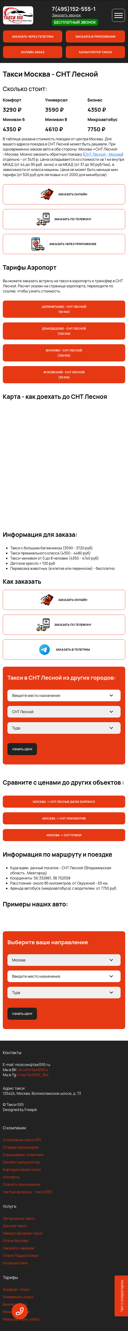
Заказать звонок (66, 15)
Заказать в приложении (95, 36)
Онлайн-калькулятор (21, 1162)
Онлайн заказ (32, 52)
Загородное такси (19, 1218)
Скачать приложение (21, 1184)
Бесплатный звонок (75, 22)
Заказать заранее (18, 1248)
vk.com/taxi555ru (33, 1069)
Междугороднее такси (22, 1233)
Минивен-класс (16, 1311)
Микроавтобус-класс (21, 1319)
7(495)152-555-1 (74, 9)
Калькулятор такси (95, 52)
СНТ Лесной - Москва (103, 154)
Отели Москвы (15, 1240)
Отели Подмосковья (20, 1255)
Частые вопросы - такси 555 (27, 1191)
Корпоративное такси (22, 1169)
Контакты (11, 1177)
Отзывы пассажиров (20, 1147)
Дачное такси (15, 1225)
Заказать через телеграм (32, 36)
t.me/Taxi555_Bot (33, 1074)
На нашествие (15, 1262)
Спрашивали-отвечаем (23, 1154)
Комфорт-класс (16, 1289)
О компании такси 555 (22, 1139)
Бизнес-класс (15, 1304)
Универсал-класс (18, 1296)
